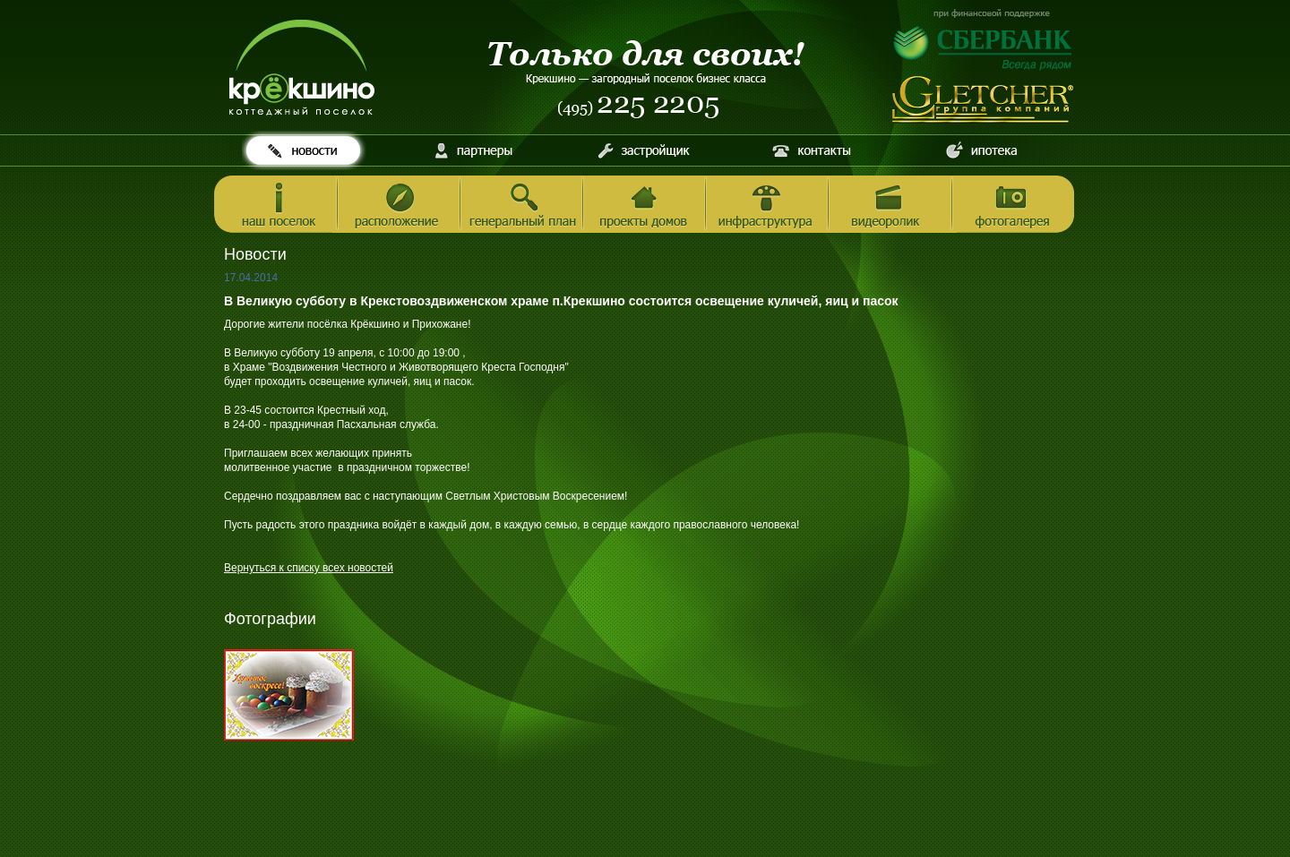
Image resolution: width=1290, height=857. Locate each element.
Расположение (399, 205)
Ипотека (981, 150)
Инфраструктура (767, 205)
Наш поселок (276, 205)
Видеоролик (890, 205)
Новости (304, 150)
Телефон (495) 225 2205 (639, 107)
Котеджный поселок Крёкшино (301, 68)
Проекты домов (644, 205)
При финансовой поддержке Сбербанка (983, 40)
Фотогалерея (1012, 205)
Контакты (812, 150)
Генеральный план (522, 205)
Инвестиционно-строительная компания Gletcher (983, 100)
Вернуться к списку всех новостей (308, 567)
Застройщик (642, 150)
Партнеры (473, 150)
